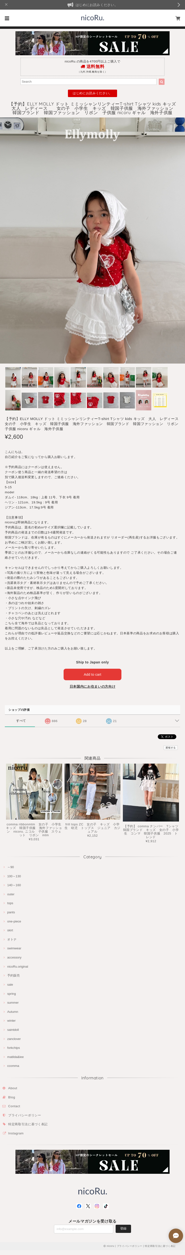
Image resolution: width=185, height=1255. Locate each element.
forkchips (13, 1048)
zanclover (14, 1039)
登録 (123, 1228)
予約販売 (13, 975)
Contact (14, 1106)
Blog (11, 1097)
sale (10, 984)
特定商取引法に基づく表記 (28, 1124)
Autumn (12, 1012)
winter (11, 1020)
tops (10, 903)
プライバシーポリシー (24, 1115)
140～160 (14, 885)
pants (11, 912)
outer (10, 894)
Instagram (16, 1133)
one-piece (14, 921)
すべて (21, 720)
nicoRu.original (17, 966)
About (12, 1088)
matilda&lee (15, 1057)
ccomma (13, 1066)
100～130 (14, 876)
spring (11, 993)
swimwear (14, 948)
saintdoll (13, 1030)
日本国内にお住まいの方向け (93, 686)
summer (13, 1002)
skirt (10, 930)
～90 (10, 867)
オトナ (12, 939)
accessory (14, 957)
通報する (170, 747)
